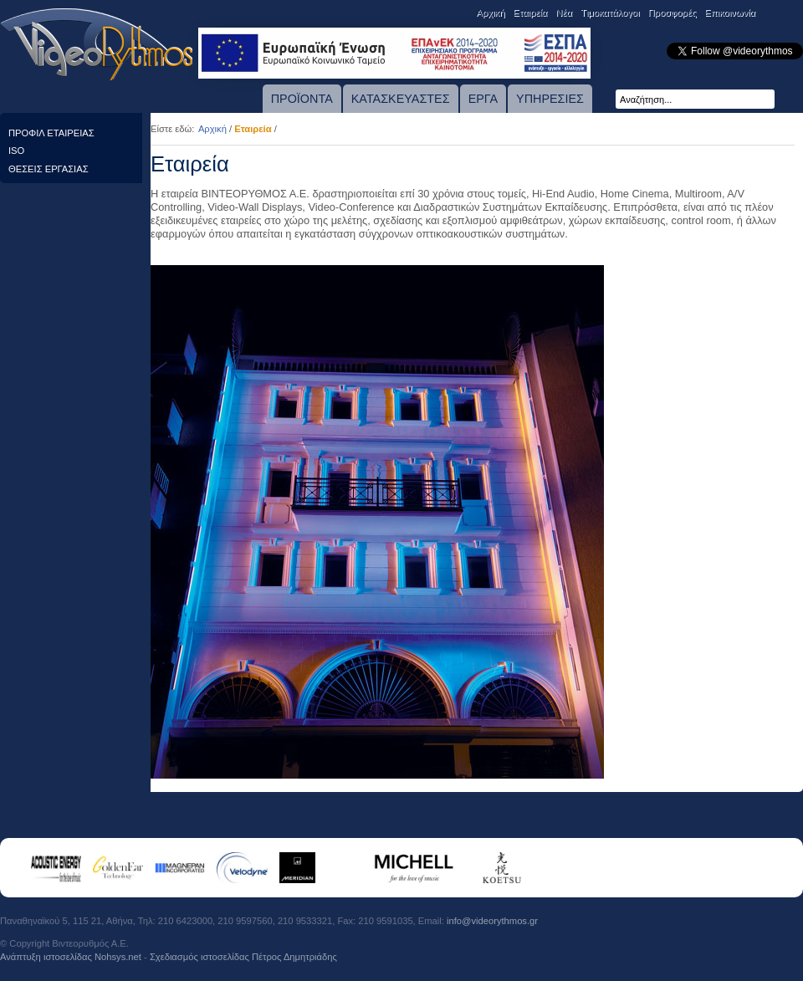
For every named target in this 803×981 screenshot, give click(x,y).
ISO (16, 151)
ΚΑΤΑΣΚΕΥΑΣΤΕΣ (400, 98)
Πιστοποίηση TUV (771, 932)
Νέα (563, 13)
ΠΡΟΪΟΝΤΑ (302, 98)
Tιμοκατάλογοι (610, 13)
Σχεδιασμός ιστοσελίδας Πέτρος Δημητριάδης (243, 957)
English (770, 13)
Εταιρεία (530, 13)
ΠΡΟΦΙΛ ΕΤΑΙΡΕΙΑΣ (51, 133)
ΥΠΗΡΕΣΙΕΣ (550, 98)
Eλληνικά (792, 13)
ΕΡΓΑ (483, 98)
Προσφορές (671, 13)
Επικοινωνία (729, 13)
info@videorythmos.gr (492, 921)
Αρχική (490, 13)
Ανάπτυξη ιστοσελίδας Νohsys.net (70, 957)
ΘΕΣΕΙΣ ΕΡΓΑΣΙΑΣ (48, 169)
